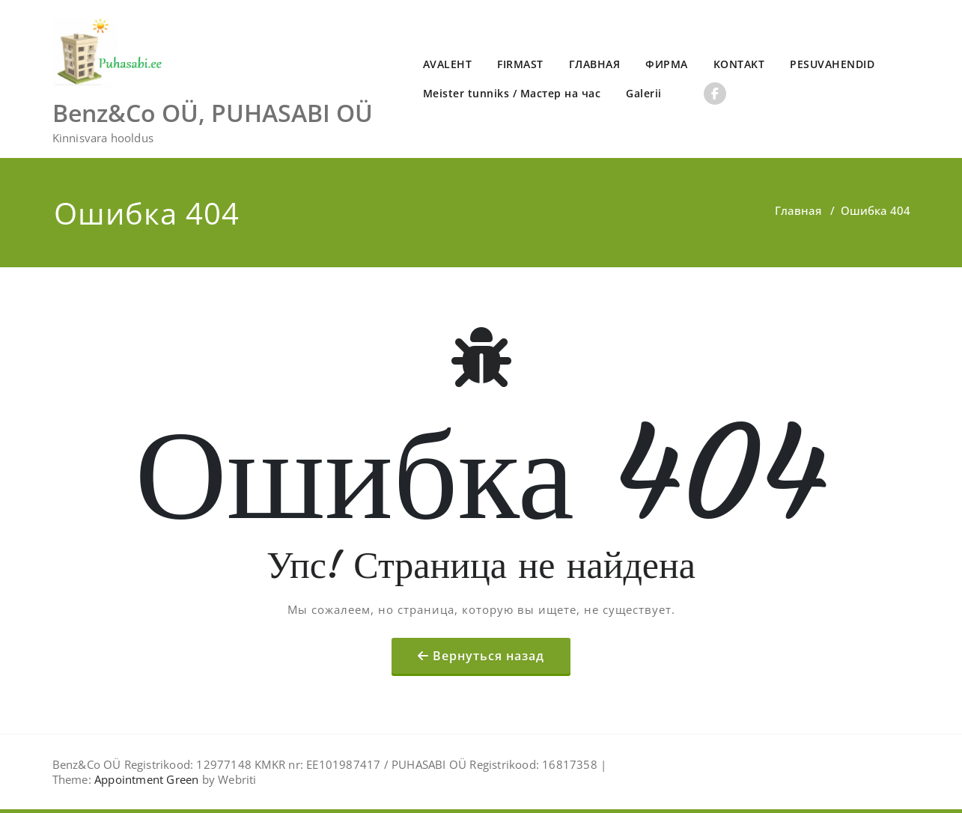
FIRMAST (520, 64)
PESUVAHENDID (832, 64)
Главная (798, 210)
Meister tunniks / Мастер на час (512, 93)
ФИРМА (666, 64)
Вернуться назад (488, 656)
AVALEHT (447, 64)
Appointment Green (145, 779)
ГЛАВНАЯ (595, 64)
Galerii (644, 93)
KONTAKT (739, 64)
